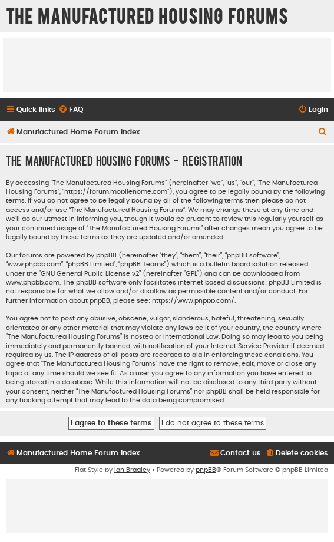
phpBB (206, 470)
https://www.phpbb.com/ (193, 301)
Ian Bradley (132, 470)
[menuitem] (70, 110)
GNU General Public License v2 (90, 273)
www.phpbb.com (32, 282)
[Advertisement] (167, 64)
